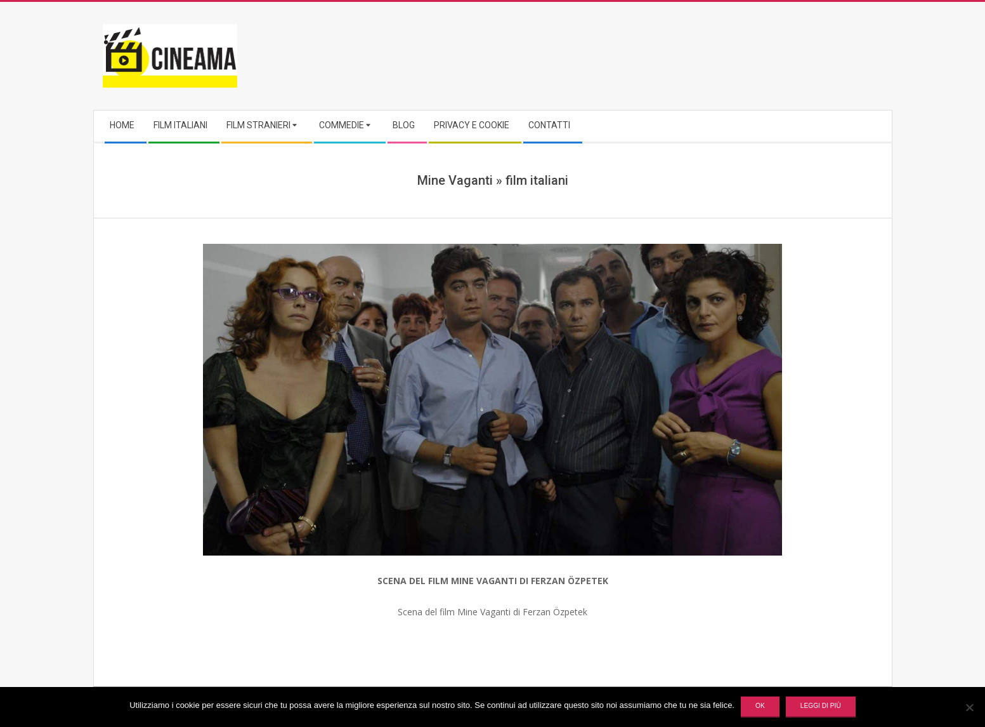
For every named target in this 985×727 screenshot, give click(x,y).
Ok (760, 705)
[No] (969, 707)
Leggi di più (820, 705)
